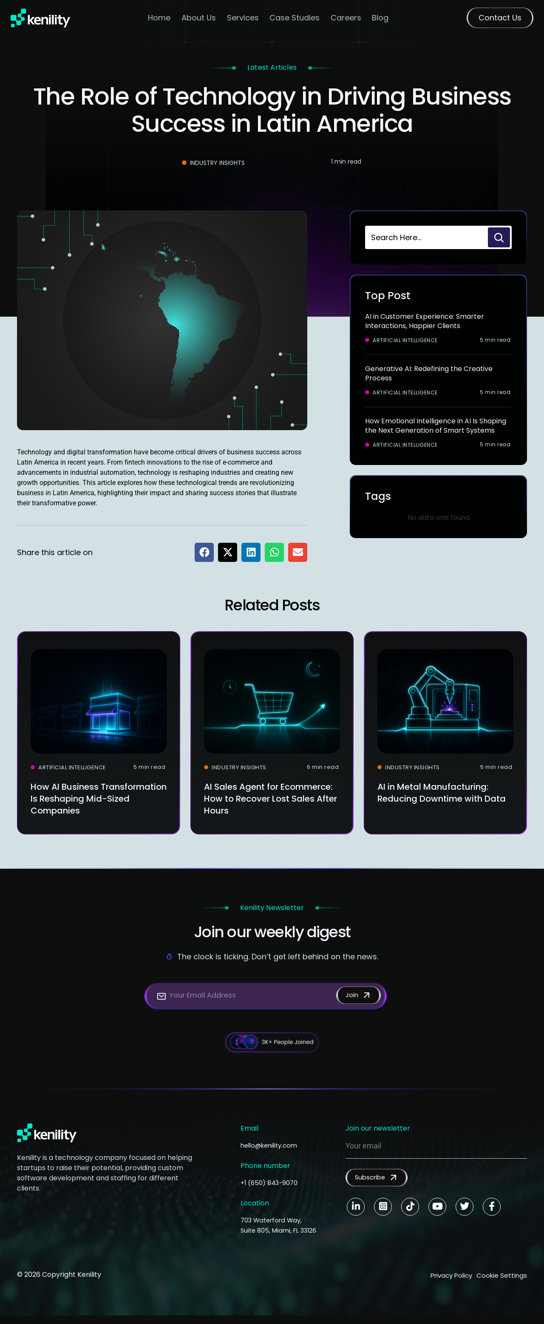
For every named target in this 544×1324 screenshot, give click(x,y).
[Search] (499, 237)
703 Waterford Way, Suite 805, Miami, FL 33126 (274, 1230)
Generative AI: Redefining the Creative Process (429, 373)
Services (243, 19)
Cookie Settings (501, 1285)
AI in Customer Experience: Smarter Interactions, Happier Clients (424, 321)
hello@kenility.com (272, 1145)
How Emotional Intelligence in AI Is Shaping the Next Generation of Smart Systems (435, 425)
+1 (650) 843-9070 (272, 1183)
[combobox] (425, 237)
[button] (204, 552)
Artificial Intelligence (405, 340)
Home (160, 19)
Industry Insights (217, 163)
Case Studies (295, 19)
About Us (199, 19)
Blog (381, 19)
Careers (346, 19)
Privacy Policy (442, 1285)
